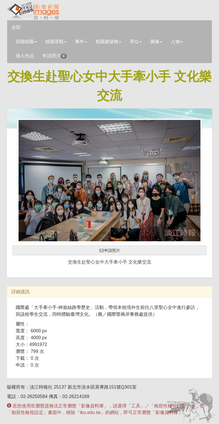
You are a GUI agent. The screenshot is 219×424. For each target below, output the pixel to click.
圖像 (156, 41)
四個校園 (26, 41)
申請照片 (54, 56)
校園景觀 (55, 41)
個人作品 (25, 55)
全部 (16, 27)
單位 (136, 41)
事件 (81, 41)
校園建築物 (108, 41)
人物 (177, 41)
